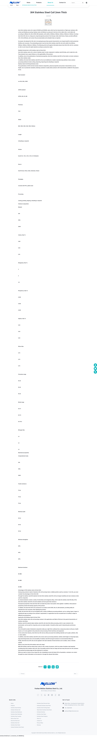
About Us (50, 2)
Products (39, 2)
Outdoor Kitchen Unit (15, 710)
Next (76, 674)
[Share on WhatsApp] (57, 666)
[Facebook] (38, 695)
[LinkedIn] (45, 695)
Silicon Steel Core (15, 718)
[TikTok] (55, 695)
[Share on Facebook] (45, 666)
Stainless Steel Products (42, 716)
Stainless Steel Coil (15, 723)
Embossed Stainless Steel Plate (44, 705)
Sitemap (39, 725)
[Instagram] (52, 695)
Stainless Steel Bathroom (16, 712)
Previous (22, 674)
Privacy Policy (40, 723)
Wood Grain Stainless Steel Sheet (44, 710)
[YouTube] (48, 695)
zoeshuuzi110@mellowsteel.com (72, 711)
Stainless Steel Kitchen (16, 708)
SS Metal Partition (41, 712)
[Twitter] (41, 695)
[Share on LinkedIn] (53, 666)
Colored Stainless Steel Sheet (17, 727)
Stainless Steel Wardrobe (16, 714)
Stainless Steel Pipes (41, 714)
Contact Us (62, 2)
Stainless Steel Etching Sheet (43, 708)
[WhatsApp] (59, 695)
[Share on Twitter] (49, 666)
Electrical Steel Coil (15, 721)
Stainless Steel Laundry (16, 716)
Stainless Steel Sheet (15, 725)
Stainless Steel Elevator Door (43, 703)
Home (28, 2)
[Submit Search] (82, 2)
